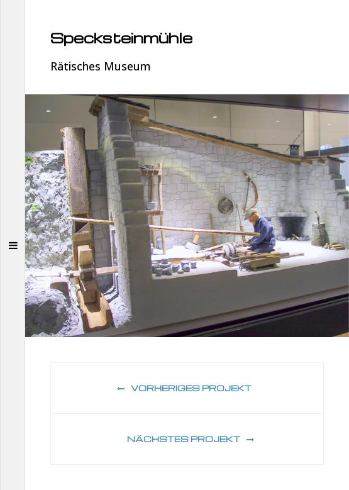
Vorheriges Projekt (184, 387)
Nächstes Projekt (190, 438)
